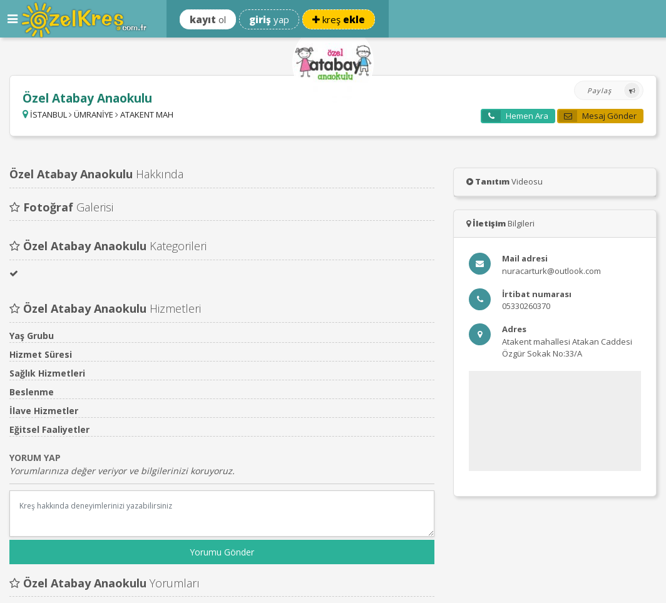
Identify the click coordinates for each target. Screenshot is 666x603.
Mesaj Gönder (597, 116)
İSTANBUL (48, 114)
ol (208, 19)
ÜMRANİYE (93, 114)
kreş (338, 19)
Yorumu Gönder (222, 552)
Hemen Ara (515, 116)
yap (269, 19)
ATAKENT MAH (146, 114)
